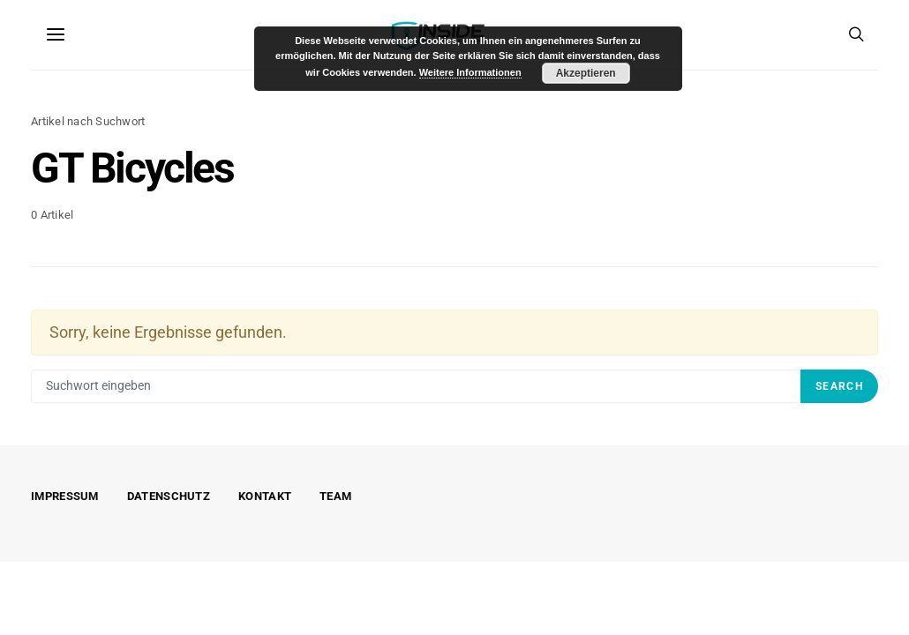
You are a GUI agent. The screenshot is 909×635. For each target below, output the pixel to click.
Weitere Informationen (470, 72)
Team (335, 496)
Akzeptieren (586, 73)
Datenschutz (168, 496)
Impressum (65, 496)
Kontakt (264, 496)
